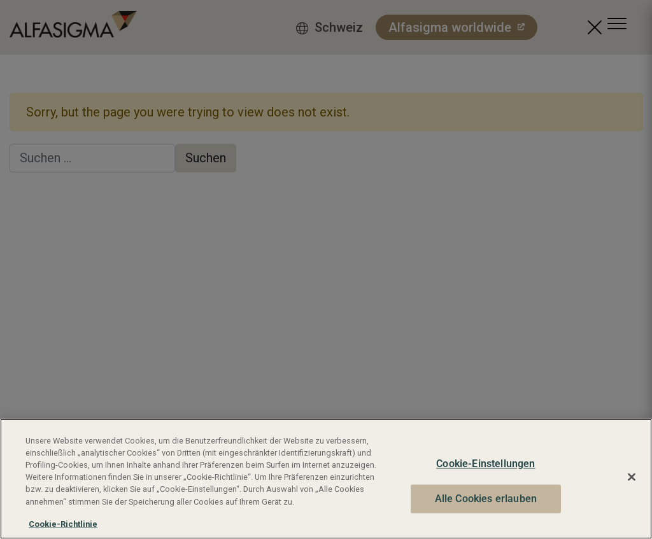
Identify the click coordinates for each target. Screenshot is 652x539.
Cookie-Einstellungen (485, 464)
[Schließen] (632, 477)
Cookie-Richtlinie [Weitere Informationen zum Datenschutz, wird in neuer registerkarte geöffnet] (63, 524)
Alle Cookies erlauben (486, 499)
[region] (326, 479)
